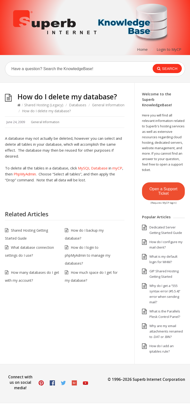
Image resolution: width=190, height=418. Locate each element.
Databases (77, 105)
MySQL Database (93, 168)
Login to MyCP (169, 49)
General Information (108, 105)
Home (142, 49)
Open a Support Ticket (163, 191)
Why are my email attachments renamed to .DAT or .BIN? (166, 331)
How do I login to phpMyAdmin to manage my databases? (87, 255)
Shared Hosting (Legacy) (43, 105)
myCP (117, 168)
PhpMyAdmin (25, 173)
